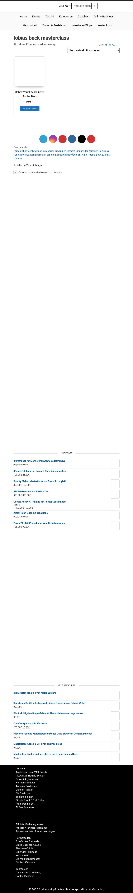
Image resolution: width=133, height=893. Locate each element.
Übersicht (76, 154)
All (115, 45)
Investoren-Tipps (82, 25)
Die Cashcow (23, 793)
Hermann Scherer (45, 154)
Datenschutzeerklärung (29, 872)
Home (23, 16)
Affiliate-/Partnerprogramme (31, 827)
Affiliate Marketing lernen (30, 824)
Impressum (22, 868)
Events (36, 16)
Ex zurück (104, 151)
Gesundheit (30, 25)
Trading (59, 151)
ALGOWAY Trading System (30, 775)
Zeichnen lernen (24, 796)
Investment (69, 151)
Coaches (83, 16)
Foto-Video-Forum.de (27, 841)
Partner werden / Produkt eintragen (35, 831)
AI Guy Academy (25, 807)
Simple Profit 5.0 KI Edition (30, 800)
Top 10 (50, 16)
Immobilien (48, 151)
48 (110, 45)
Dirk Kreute (81, 151)
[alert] (67, 172)
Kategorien (66, 16)
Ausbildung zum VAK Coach (31, 772)
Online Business (104, 16)
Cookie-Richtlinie (25, 876)
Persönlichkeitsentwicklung (28, 151)
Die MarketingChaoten (28, 858)
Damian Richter (24, 789)
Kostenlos (104, 25)
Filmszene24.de (24, 848)
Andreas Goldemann (27, 786)
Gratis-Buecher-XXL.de (28, 844)
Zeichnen (93, 151)
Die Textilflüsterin (25, 862)
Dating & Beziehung (54, 25)
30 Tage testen (30, 108)
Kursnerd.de (22, 855)
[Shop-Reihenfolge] (93, 50)
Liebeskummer (63, 154)
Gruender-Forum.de (26, 851)
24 (106, 45)
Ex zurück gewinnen (27, 779)
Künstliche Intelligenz (25, 154)
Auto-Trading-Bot (91, 154)
